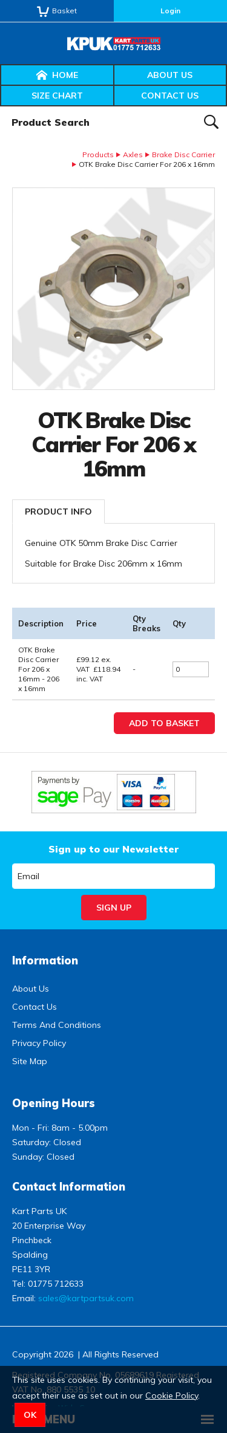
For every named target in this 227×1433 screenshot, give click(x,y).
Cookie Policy (171, 1395)
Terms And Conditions (56, 1024)
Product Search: (0, 106)
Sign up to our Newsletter (113, 849)
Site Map (29, 1061)
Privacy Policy (39, 1043)
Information (45, 960)
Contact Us (170, 95)
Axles (133, 154)
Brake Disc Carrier (183, 154)
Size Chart (57, 95)
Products (98, 154)
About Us (169, 75)
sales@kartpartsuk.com (86, 1298)
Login (170, 10)
